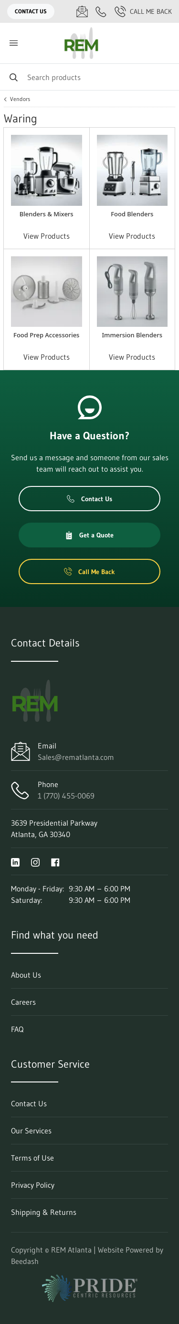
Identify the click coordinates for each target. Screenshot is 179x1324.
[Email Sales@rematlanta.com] (82, 11)
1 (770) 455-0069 (66, 795)
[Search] (89, 77)
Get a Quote (89, 535)
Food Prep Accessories (46, 335)
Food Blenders (132, 214)
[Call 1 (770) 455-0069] (101, 11)
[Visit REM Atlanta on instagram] (35, 861)
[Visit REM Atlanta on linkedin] (15, 861)
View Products (46, 236)
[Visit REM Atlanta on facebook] (55, 861)
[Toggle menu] (13, 43)
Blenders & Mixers (47, 214)
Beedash (25, 1261)
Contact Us (31, 11)
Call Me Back (143, 11)
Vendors (20, 99)
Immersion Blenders (132, 335)
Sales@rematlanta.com (76, 757)
